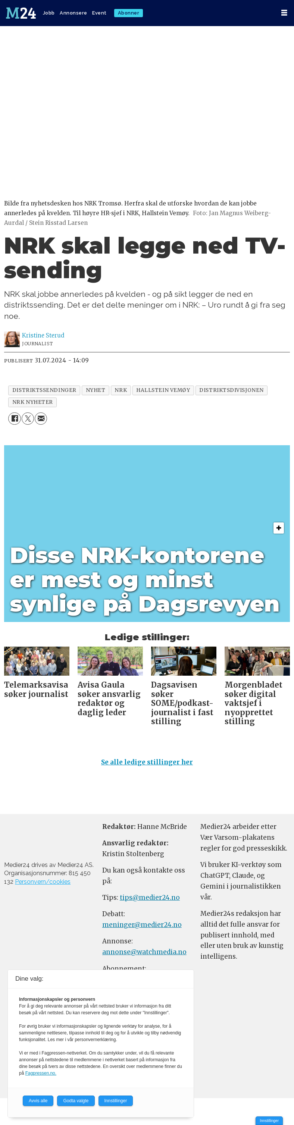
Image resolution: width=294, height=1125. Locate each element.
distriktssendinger (44, 390)
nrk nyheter (32, 402)
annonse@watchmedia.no (144, 952)
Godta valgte (75, 1100)
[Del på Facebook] (14, 418)
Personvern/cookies (43, 881)
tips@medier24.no (150, 897)
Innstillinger (269, 1121)
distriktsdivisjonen (231, 390)
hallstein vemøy (163, 390)
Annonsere (73, 13)
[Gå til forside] (21, 13)
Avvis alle (38, 1100)
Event (99, 13)
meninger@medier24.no (142, 925)
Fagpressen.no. (40, 1073)
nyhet (96, 390)
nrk (121, 390)
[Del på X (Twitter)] (28, 418)
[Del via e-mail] (41, 418)
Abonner (129, 13)
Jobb (49, 13)
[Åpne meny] (284, 13)
